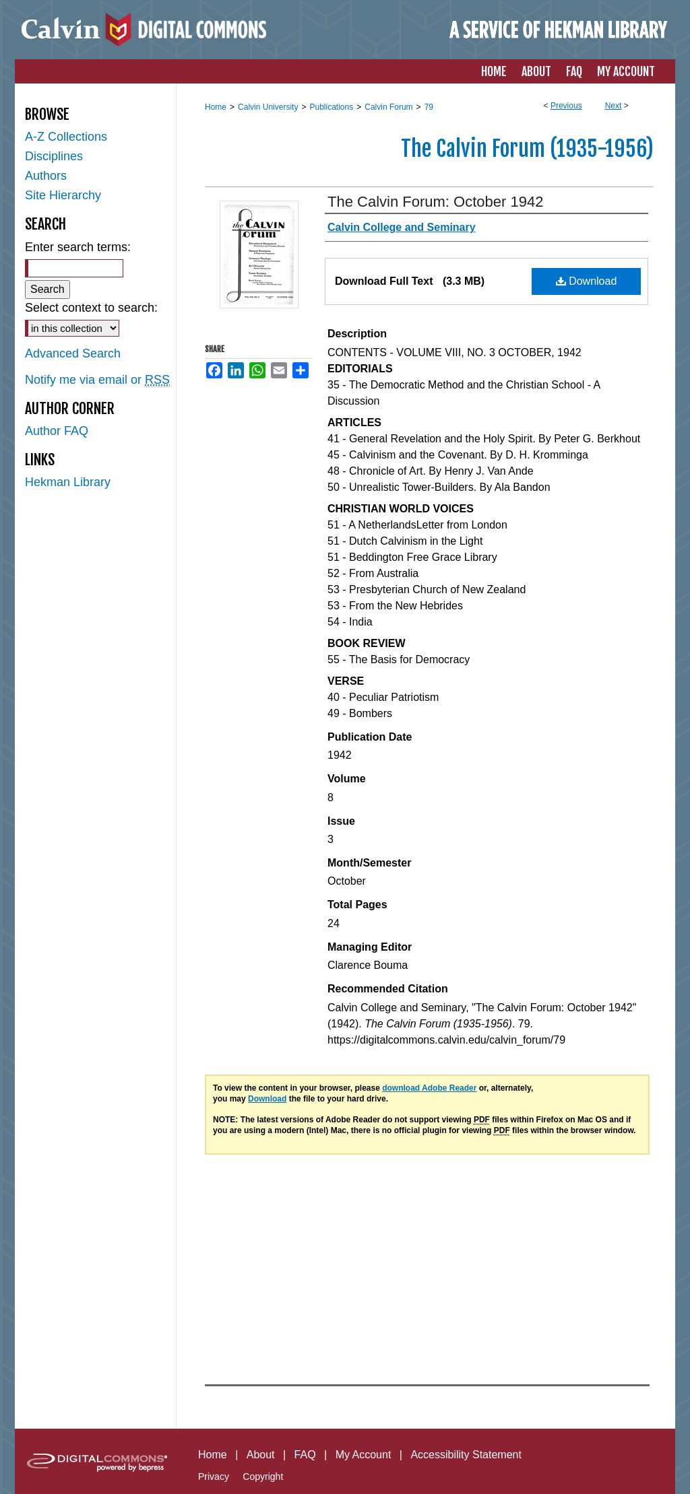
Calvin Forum (388, 107)
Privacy (213, 1476)
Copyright (263, 1476)
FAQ (305, 1454)
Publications (331, 107)
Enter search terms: (78, 247)
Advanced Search (73, 353)
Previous (566, 105)
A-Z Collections (66, 136)
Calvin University (268, 107)
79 (429, 107)
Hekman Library (68, 482)
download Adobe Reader (429, 1088)
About (261, 1454)
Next (613, 105)
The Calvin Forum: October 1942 (435, 201)
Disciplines (54, 156)
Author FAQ (56, 431)
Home (215, 107)
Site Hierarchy (63, 195)
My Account (363, 1454)
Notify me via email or (97, 380)
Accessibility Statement (466, 1454)
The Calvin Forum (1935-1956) (527, 148)
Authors (46, 175)
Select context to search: (91, 307)
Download (586, 281)
